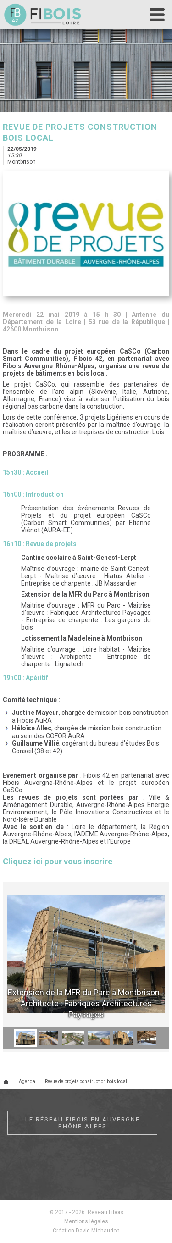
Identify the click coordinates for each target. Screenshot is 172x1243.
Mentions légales (86, 1221)
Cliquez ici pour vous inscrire (57, 861)
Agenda (27, 1081)
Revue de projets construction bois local (86, 1081)
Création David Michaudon (86, 1230)
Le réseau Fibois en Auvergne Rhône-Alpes (82, 1123)
